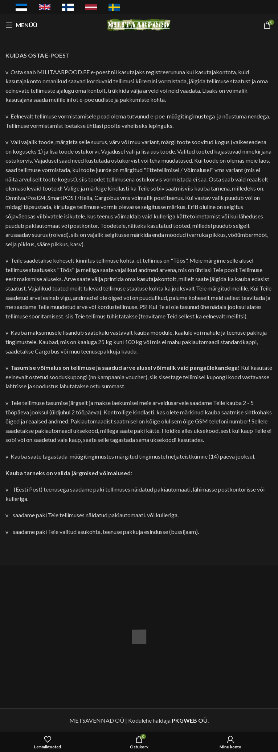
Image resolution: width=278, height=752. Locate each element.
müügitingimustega (191, 116)
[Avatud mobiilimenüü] (21, 25)
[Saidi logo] (139, 24)
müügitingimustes (92, 456)
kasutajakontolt (156, 278)
